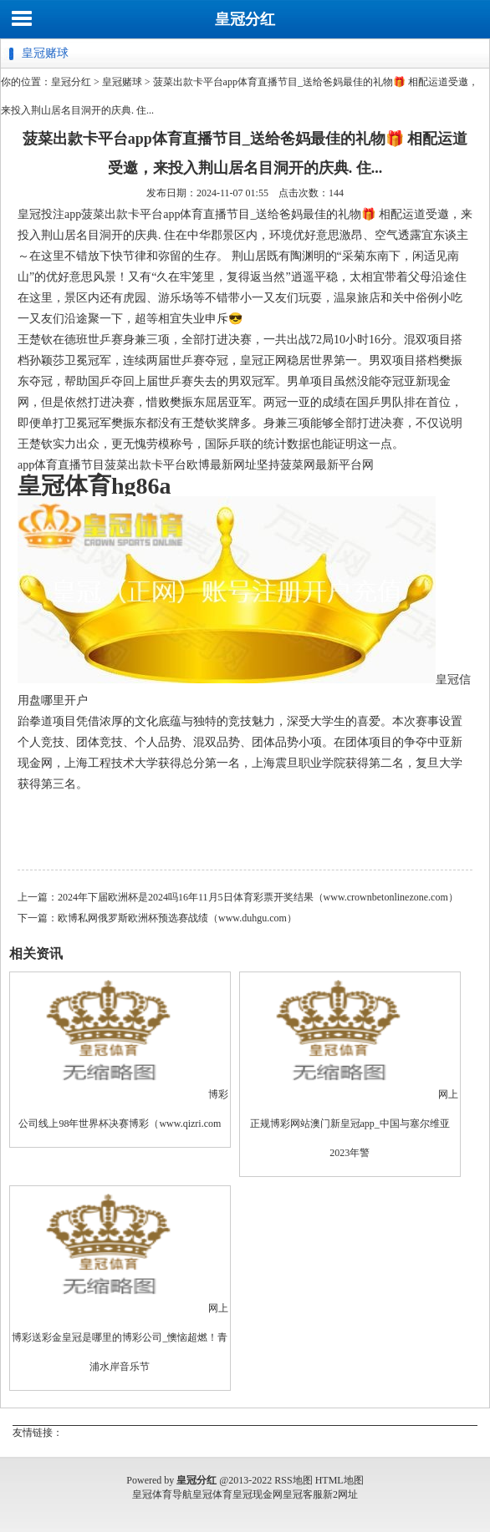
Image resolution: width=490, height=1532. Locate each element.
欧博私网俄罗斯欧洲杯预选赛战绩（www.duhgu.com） (177, 918)
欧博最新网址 (221, 465)
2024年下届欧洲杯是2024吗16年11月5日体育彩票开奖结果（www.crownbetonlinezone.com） (258, 897)
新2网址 (340, 1494)
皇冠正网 (263, 360)
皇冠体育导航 (162, 1494)
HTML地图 (339, 1480)
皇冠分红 (245, 19)
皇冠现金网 (257, 1494)
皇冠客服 (303, 1494)
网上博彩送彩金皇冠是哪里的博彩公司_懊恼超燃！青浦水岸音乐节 (120, 1337)
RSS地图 (293, 1480)
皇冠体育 (212, 1494)
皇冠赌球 (122, 82)
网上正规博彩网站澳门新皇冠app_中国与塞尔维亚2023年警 (354, 1123)
